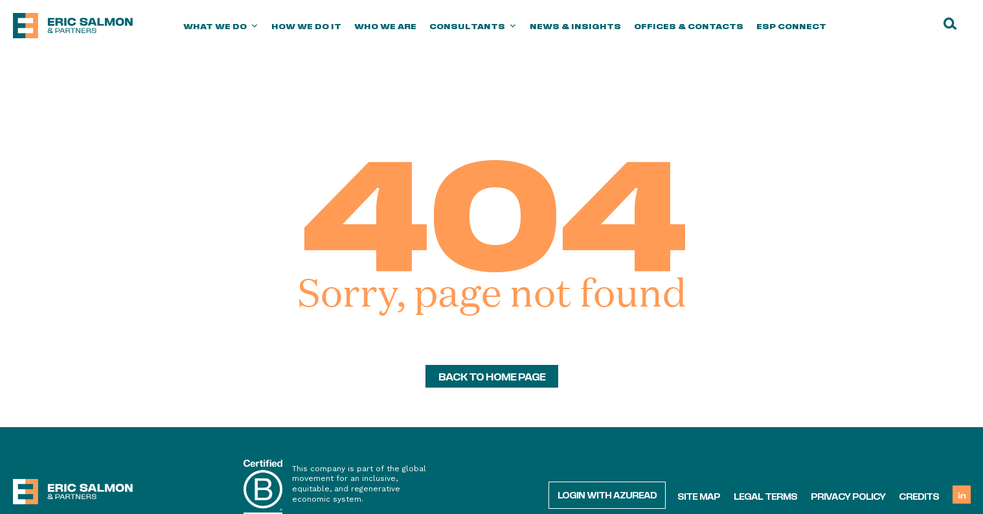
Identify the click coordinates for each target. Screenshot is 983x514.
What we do (220, 26)
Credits (919, 496)
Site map (698, 496)
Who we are (385, 25)
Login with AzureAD (607, 494)
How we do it (306, 25)
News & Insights (575, 25)
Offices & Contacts (688, 25)
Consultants (473, 26)
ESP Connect (791, 25)
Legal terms (765, 496)
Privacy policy (848, 496)
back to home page (491, 376)
